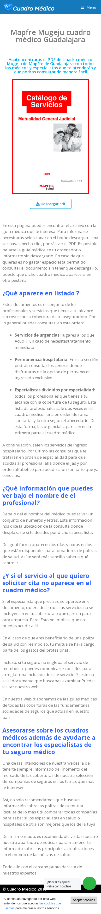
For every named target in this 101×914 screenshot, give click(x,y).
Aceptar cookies (84, 900)
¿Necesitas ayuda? (59, 884)
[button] (50, 204)
